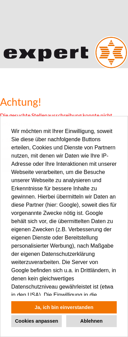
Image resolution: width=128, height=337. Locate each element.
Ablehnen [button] (91, 321)
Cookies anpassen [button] (36, 321)
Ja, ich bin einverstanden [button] (64, 307)
